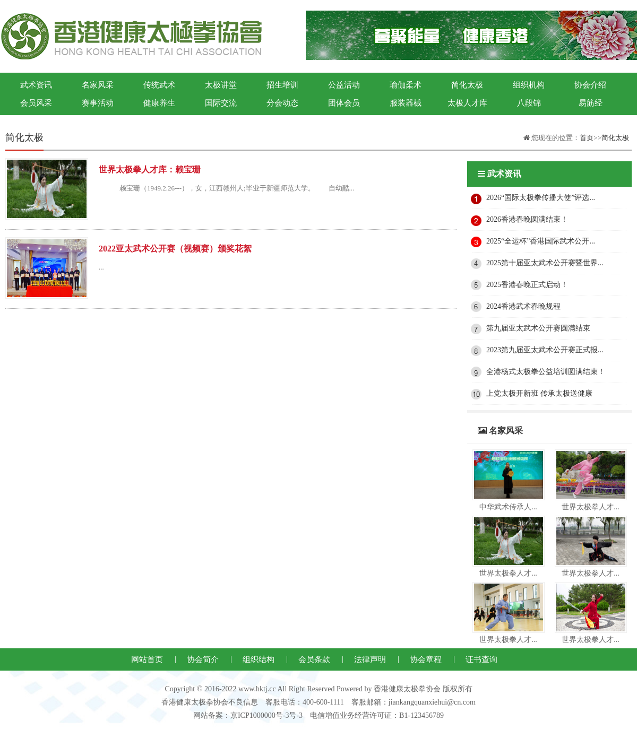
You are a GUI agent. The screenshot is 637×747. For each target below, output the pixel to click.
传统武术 (159, 85)
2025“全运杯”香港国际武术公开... (540, 241)
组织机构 (529, 85)
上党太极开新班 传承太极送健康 (539, 393)
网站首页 (147, 659)
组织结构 (258, 659)
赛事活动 (98, 103)
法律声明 (370, 659)
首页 (586, 138)
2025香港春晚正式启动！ (527, 285)
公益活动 (344, 85)
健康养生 (159, 103)
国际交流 (221, 103)
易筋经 (590, 103)
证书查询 (481, 659)
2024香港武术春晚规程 (523, 306)
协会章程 (426, 659)
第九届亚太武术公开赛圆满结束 (538, 328)
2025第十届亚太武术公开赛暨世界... (545, 263)
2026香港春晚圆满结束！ (527, 219)
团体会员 (344, 103)
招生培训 (282, 85)
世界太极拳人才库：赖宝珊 (150, 169)
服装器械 (405, 103)
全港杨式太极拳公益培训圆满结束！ (545, 372)
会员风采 (36, 103)
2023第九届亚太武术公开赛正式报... (545, 350)
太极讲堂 (221, 85)
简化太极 (467, 85)
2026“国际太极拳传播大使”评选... (540, 198)
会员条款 (314, 659)
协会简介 (203, 659)
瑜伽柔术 (405, 85)
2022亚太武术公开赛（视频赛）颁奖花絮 (175, 248)
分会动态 (282, 103)
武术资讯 (36, 85)
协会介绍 (590, 85)
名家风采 (98, 85)
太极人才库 (467, 103)
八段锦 (529, 103)
